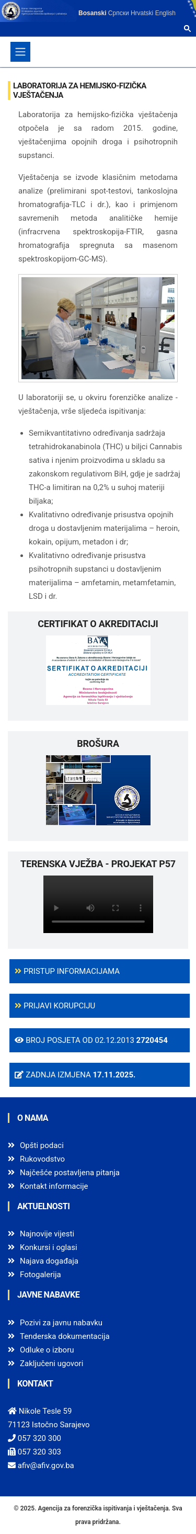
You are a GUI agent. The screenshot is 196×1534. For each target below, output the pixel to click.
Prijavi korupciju (55, 1005)
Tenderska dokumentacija (65, 1336)
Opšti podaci (42, 1145)
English (165, 13)
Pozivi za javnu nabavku (61, 1322)
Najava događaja (49, 1261)
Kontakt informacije (54, 1186)
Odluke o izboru (47, 1350)
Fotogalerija (40, 1274)
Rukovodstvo (42, 1159)
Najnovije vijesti (47, 1233)
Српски (118, 13)
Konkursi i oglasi (48, 1247)
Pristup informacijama (67, 971)
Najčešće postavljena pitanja (70, 1172)
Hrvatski (142, 13)
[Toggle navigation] (20, 52)
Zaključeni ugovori (51, 1363)
